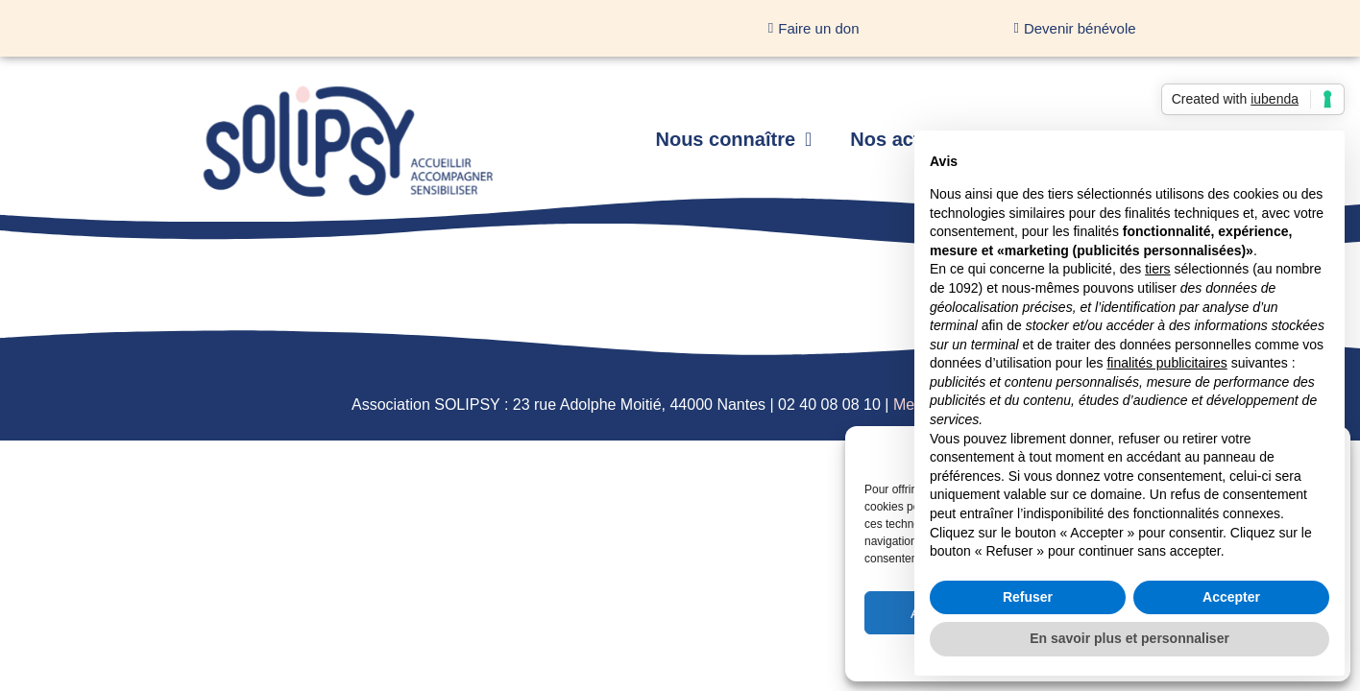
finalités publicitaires (1166, 362)
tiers (1157, 268)
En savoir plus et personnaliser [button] (1129, 638)
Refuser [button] (1028, 597)
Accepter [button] (1231, 597)
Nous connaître (733, 139)
